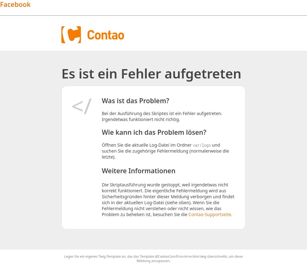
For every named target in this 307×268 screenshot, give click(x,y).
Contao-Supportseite (210, 214)
